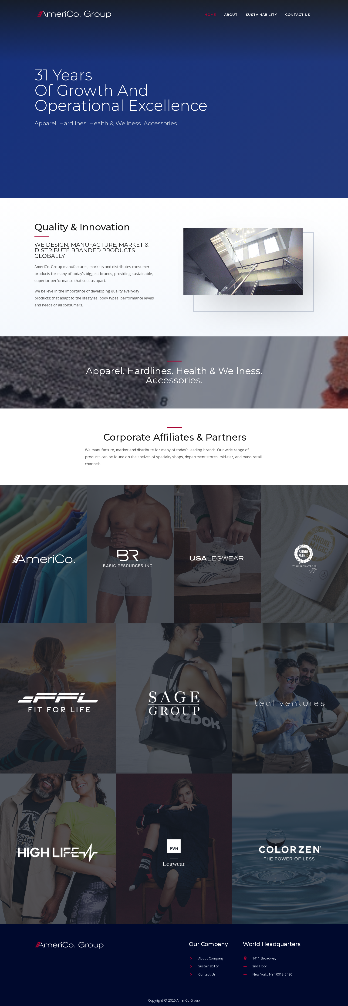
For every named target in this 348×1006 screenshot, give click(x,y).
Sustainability (261, 15)
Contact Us (297, 15)
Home (210, 15)
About (231, 15)
